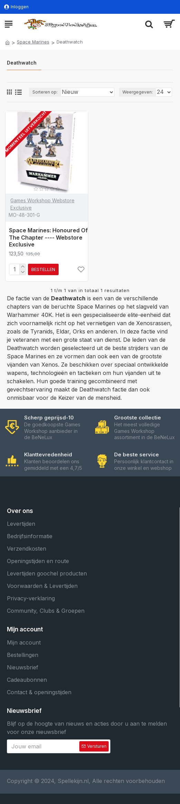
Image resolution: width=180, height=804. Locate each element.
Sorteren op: (45, 92)
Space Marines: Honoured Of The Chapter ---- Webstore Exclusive (48, 237)
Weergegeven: (137, 92)
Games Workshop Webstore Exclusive (42, 204)
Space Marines (33, 42)
